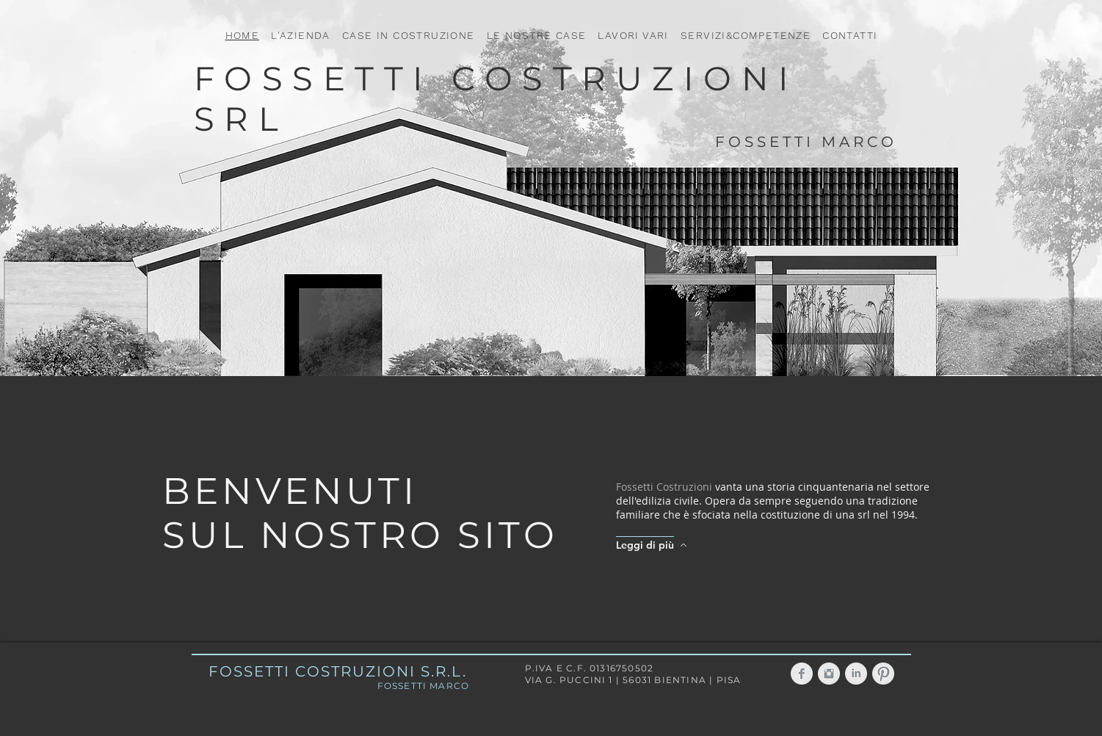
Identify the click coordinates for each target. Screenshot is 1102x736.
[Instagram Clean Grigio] (829, 674)
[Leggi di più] (654, 545)
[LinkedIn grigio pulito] (856, 674)
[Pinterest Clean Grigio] (883, 674)
